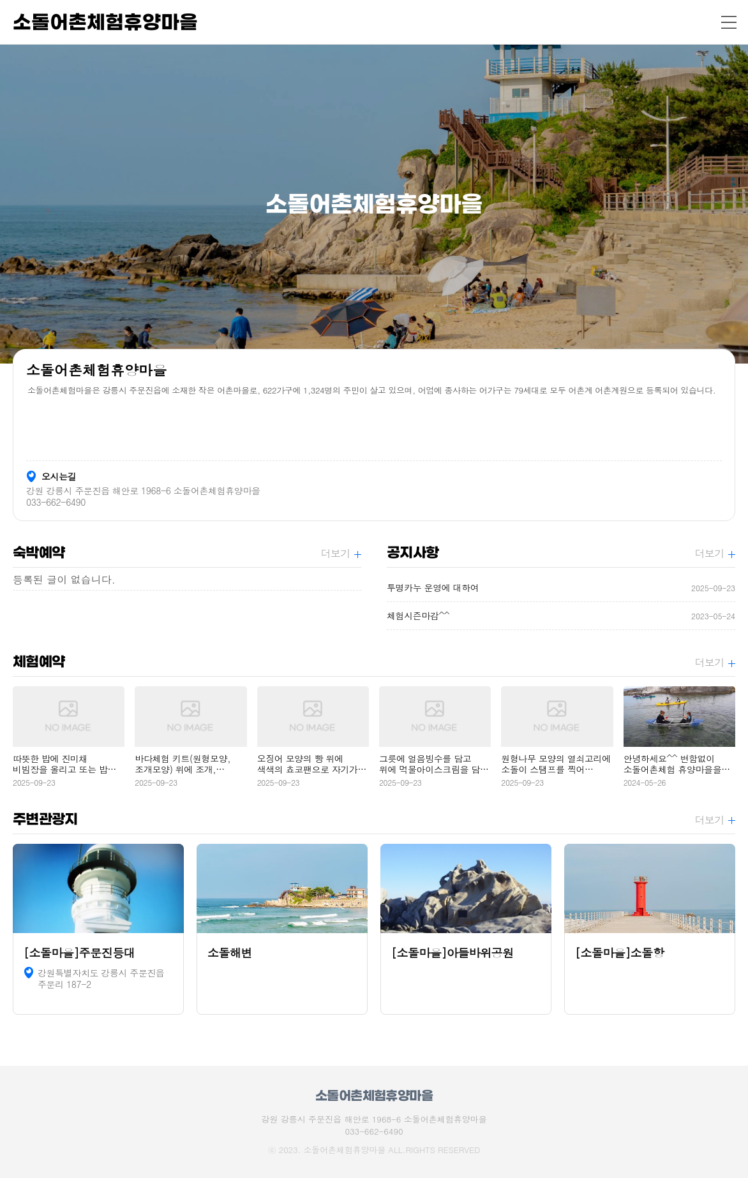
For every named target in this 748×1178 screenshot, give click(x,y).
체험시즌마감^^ (561, 615)
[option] (374, 204)
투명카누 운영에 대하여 (561, 587)
